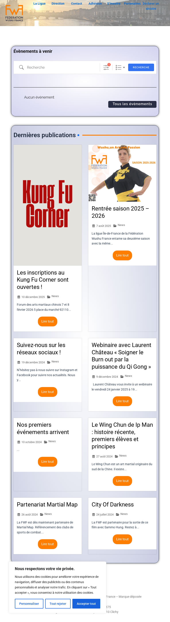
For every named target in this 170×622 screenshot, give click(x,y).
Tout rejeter (58, 603)
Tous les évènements (132, 104)
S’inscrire (113, 3)
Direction (58, 3)
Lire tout (47, 322)
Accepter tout (86, 603)
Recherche (141, 67)
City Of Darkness (113, 505)
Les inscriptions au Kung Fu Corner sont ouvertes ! (43, 280)
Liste (118, 67)
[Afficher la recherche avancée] (106, 67)
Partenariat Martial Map (47, 505)
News (55, 297)
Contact (76, 3)
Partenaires (132, 3)
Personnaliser (29, 603)
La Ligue (39, 3)
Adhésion (95, 3)
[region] (57, 587)
